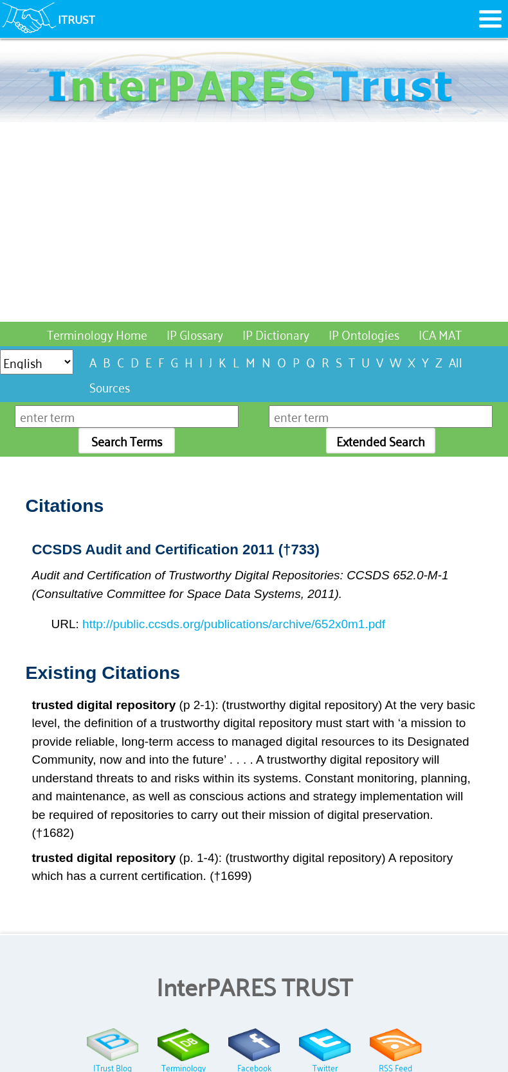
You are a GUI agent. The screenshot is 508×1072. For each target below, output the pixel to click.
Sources (109, 386)
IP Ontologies (364, 333)
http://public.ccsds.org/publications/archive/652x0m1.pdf (233, 624)
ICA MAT (440, 333)
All (455, 361)
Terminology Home (97, 333)
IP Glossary (195, 333)
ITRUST (76, 18)
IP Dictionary (275, 333)
